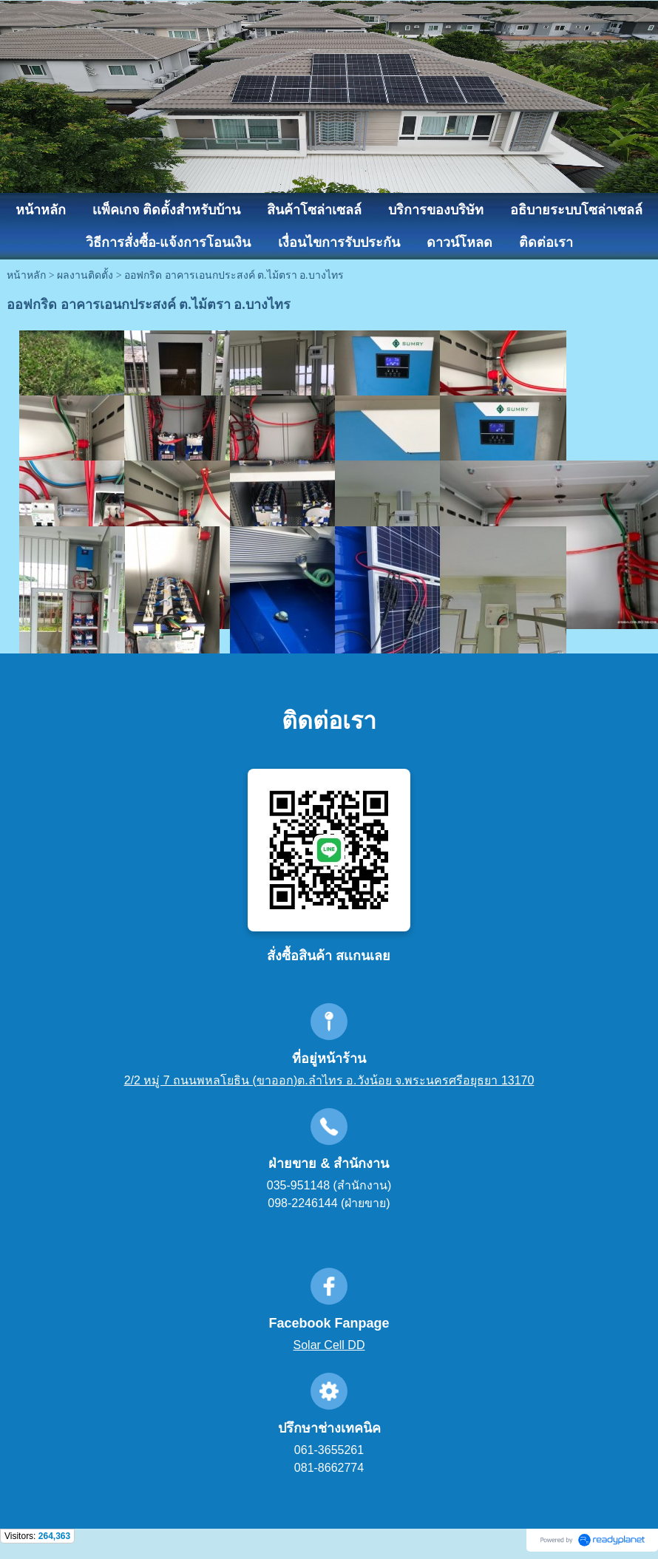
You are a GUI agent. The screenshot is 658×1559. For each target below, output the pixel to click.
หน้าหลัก (26, 275)
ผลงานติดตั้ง (85, 275)
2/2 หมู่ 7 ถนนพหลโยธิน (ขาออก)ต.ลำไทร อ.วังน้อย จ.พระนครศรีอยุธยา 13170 (329, 1080)
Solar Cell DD (329, 1345)
